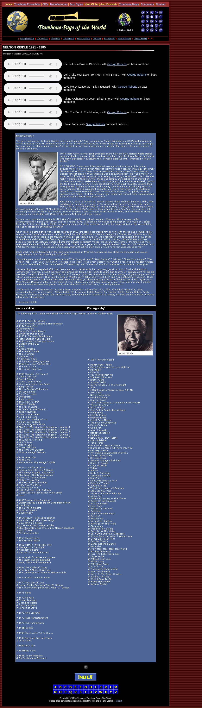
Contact (160, 4)
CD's (45, 4)
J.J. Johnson (42, 39)
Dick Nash (55, 39)
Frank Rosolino (83, 39)
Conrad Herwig (140, 39)
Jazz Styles (76, 4)
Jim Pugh (97, 39)
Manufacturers (59, 4)
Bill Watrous (109, 39)
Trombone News (129, 4)
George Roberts (27, 39)
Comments (147, 4)
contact (119, 701)
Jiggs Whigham (124, 39)
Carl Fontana (68, 39)
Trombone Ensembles (27, 4)
